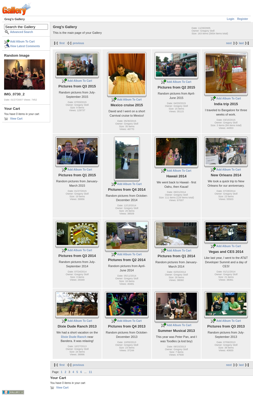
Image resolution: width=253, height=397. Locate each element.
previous (78, 43)
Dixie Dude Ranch (74, 336)
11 (90, 372)
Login (230, 18)
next (229, 43)
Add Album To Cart (22, 41)
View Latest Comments (25, 46)
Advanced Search (21, 32)
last (241, 43)
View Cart (16, 118)
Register (242, 18)
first (62, 43)
